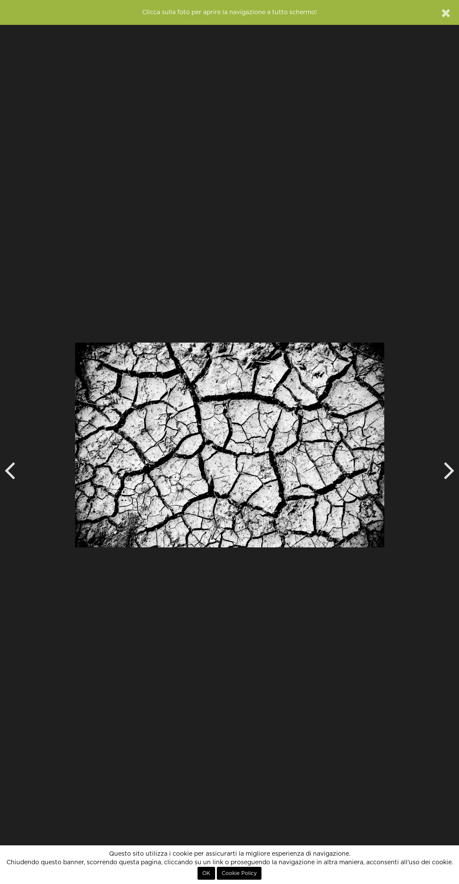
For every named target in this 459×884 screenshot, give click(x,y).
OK (206, 873)
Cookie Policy (239, 873)
